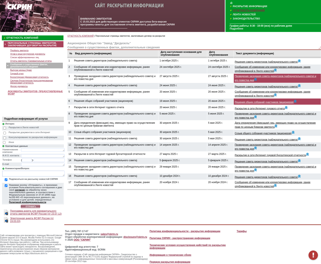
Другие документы (19, 86)
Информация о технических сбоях (170, 255)
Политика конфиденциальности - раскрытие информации (184, 231)
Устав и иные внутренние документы (27, 54)
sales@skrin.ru (109, 234)
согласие (20, 190)
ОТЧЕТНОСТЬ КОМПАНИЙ (249, 10)
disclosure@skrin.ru (135, 237)
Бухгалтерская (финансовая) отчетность (29, 77)
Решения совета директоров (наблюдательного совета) (266, 61)
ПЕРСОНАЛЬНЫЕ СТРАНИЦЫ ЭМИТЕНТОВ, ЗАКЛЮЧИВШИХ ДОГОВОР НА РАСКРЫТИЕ (32, 44)
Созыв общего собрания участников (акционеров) (263, 133)
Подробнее (236, 28)
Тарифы (242, 231)
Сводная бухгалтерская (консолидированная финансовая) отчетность (31, 81)
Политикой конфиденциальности (27, 202)
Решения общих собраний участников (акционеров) (264, 102)
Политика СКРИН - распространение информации (179, 238)
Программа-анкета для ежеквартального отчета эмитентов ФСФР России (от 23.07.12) (36, 212)
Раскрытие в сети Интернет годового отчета (260, 108)
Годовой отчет (17, 74)
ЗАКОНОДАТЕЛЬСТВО (246, 18)
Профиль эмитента (19, 50)
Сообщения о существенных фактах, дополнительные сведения (29, 65)
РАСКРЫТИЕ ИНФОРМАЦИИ (250, 6)
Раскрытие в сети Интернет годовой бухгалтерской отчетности (270, 155)
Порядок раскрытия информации (169, 262)
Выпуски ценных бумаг (21, 70)
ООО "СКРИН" (82, 239)
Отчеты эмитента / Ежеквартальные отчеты (31, 61)
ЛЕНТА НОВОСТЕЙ (244, 14)
